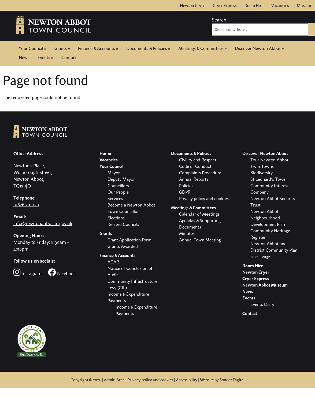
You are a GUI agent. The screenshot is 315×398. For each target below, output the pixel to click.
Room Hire (253, 5)
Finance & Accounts (98, 48)
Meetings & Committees (202, 48)
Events (45, 57)
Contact (69, 57)
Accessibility (186, 379)
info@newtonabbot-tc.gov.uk (42, 223)
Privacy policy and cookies (150, 379)
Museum (304, 5)
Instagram (27, 272)
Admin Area (114, 379)
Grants (62, 48)
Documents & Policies (148, 48)
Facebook (62, 272)
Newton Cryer (192, 5)
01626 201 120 (26, 204)
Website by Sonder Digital (222, 379)
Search (219, 19)
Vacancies (280, 5)
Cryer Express (224, 5)
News (24, 57)
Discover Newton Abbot (259, 48)
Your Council (32, 48)
